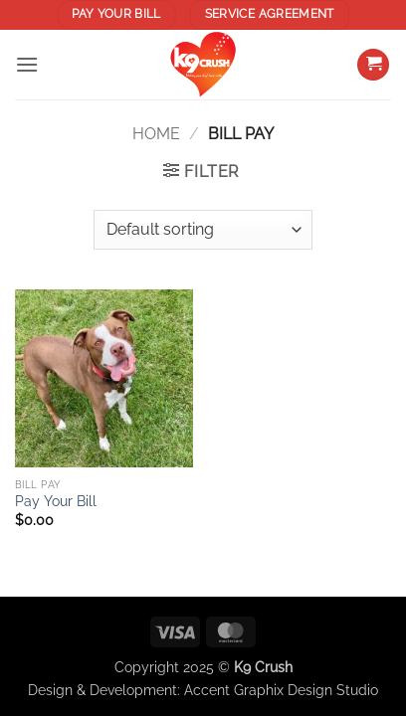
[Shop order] (202, 230)
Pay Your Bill (56, 501)
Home (156, 133)
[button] (27, 64)
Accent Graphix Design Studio (281, 689)
